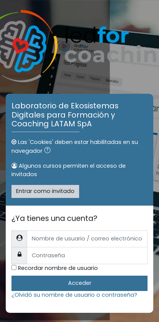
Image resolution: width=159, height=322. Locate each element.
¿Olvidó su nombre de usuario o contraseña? (74, 295)
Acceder (79, 283)
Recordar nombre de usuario (58, 268)
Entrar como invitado (45, 191)
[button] (49, 151)
